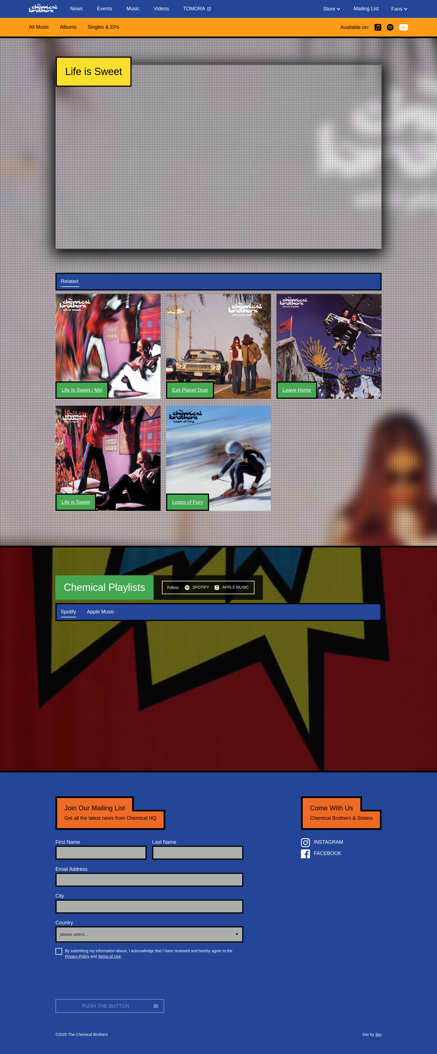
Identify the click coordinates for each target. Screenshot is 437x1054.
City (59, 896)
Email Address (71, 869)
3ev (378, 1034)
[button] (332, 9)
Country (64, 922)
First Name (67, 842)
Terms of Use (109, 956)
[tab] (75, 281)
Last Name (164, 842)
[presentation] (97, 981)
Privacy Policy (77, 956)
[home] (46, 9)
